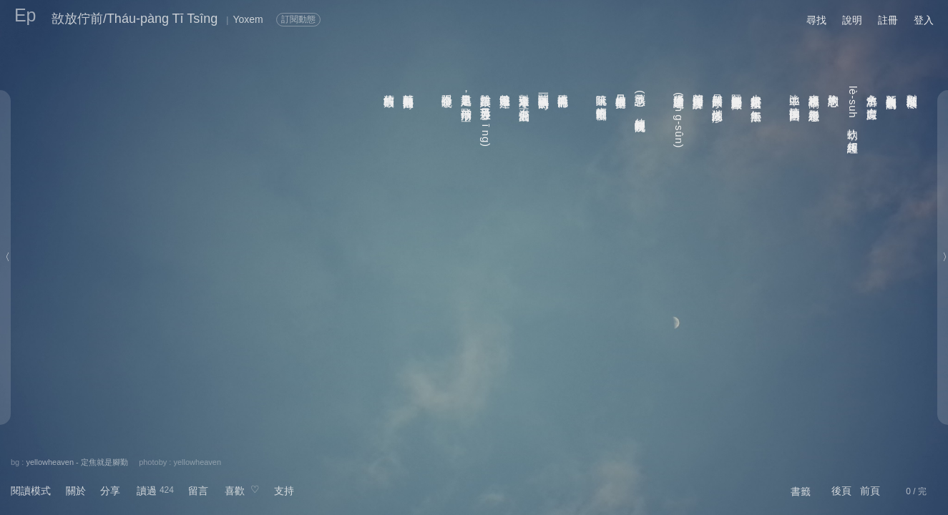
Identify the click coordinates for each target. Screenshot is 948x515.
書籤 (801, 491)
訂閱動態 (298, 19)
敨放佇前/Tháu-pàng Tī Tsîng (135, 18)
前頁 (870, 490)
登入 (924, 20)
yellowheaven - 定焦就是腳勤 (76, 462)
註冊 (888, 20)
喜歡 (235, 490)
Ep (25, 15)
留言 (198, 490)
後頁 (841, 490)
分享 (110, 490)
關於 (76, 490)
